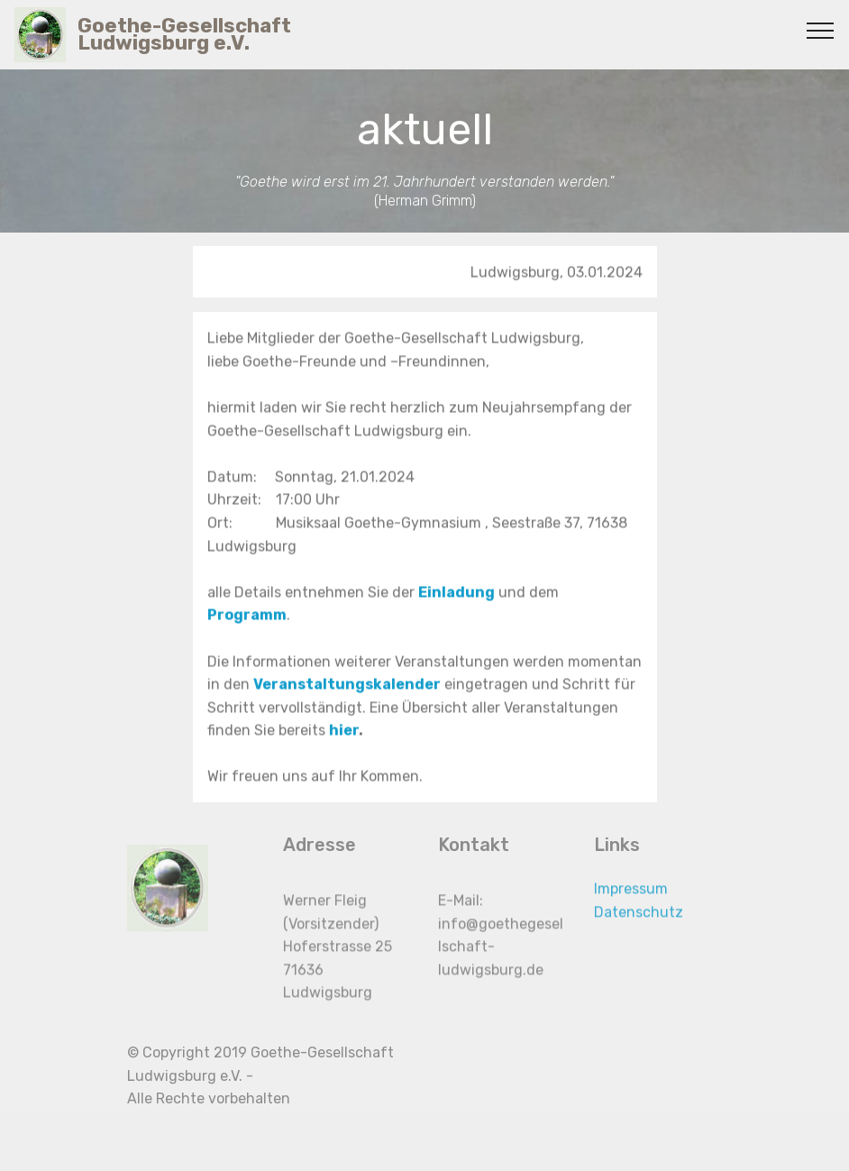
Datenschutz (638, 923)
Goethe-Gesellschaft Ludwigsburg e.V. (184, 34)
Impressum (631, 901)
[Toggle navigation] (821, 30)
